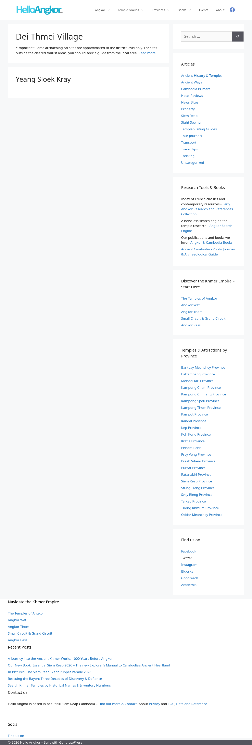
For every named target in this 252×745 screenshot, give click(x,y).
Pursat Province (193, 468)
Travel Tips (189, 149)
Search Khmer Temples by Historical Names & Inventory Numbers (59, 685)
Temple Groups (133, 10)
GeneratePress (70, 742)
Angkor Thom (192, 311)
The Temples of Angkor (199, 298)
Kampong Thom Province (201, 407)
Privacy (154, 704)
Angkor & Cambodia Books (211, 242)
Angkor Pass (191, 325)
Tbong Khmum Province (200, 508)
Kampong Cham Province (201, 387)
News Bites (189, 102)
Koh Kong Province (196, 434)
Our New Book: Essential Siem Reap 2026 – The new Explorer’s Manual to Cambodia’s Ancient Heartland (89, 665)
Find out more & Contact (117, 704)
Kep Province (191, 427)
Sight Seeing (191, 122)
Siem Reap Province (196, 481)
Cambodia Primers (195, 89)
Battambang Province (198, 374)
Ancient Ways (191, 82)
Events (203, 10)
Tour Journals (191, 135)
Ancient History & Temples (201, 75)
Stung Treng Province (198, 488)
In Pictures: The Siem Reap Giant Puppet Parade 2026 (49, 672)
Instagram (189, 564)
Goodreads (189, 578)
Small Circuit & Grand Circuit (203, 318)
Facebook (188, 551)
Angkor (104, 10)
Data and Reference (191, 704)
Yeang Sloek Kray (43, 79)
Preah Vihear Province (198, 461)
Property (188, 109)
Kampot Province (194, 414)
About (220, 10)
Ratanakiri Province (196, 474)
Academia (188, 584)
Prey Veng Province (196, 454)
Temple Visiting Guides (199, 129)
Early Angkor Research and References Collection (207, 209)
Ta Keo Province (193, 501)
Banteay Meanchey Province (203, 367)
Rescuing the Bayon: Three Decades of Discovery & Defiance (55, 678)
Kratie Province (193, 441)
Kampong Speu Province (200, 401)
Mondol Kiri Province (197, 381)
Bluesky (187, 571)
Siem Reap (189, 115)
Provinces (163, 10)
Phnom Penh (191, 447)
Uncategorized (192, 162)
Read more (147, 53)
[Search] (238, 36)
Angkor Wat (190, 305)
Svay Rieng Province (196, 494)
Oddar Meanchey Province (201, 514)
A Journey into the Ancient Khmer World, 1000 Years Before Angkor (60, 658)
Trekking (188, 156)
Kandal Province (193, 421)
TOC (171, 704)
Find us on (16, 735)
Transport (188, 142)
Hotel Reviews (192, 95)
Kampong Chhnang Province (203, 394)
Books (186, 10)
